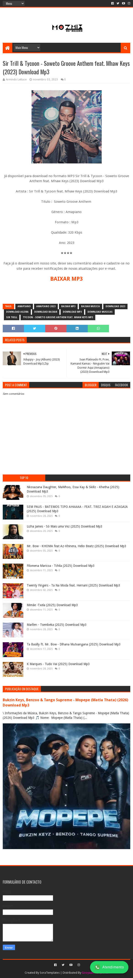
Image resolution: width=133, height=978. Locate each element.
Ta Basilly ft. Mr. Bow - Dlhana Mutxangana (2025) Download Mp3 (74, 644)
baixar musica (90, 306)
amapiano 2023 (46, 306)
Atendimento (109, 967)
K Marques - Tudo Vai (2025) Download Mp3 (58, 664)
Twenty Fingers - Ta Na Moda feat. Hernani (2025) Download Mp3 (73, 585)
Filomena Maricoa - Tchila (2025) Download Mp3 (61, 566)
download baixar (45, 312)
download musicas (100, 312)
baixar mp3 (68, 306)
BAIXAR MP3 (66, 279)
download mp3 (72, 312)
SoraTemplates (50, 972)
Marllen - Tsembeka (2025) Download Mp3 (57, 624)
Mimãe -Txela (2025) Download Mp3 (52, 605)
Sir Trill (11, 317)
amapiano (24, 306)
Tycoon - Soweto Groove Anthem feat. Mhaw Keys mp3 (58, 317)
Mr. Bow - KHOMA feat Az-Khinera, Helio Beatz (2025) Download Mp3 (76, 546)
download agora (17, 312)
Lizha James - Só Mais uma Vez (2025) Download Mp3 (64, 526)
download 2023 (115, 306)
